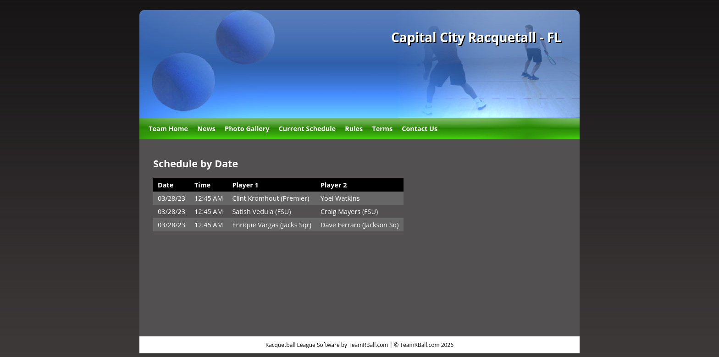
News (206, 128)
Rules (354, 128)
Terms (382, 128)
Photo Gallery (247, 128)
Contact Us (419, 128)
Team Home (168, 128)
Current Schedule (307, 128)
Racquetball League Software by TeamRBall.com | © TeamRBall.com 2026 (359, 345)
